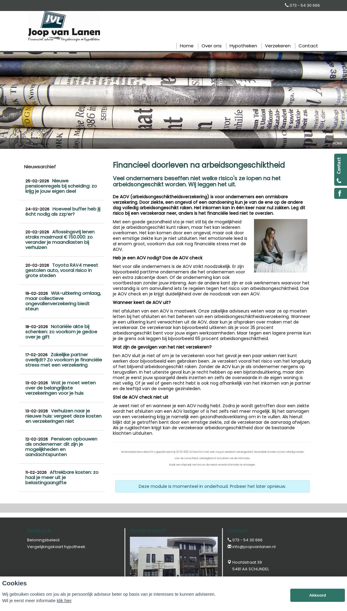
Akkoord (317, 595)
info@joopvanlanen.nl (254, 547)
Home (337, 143)
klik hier (64, 600)
